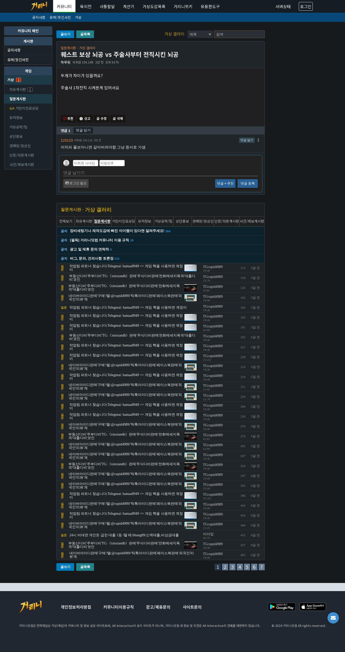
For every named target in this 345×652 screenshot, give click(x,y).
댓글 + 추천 (225, 184)
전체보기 (65, 222)
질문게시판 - (72, 210)
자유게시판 (21, 89)
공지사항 (38, 17)
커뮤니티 (64, 6)
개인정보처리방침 (76, 607)
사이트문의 (192, 607)
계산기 (128, 6)
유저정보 (16, 117)
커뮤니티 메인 (28, 30)
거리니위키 (183, 6)
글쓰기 (65, 34)
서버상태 (283, 6)
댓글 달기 (246, 140)
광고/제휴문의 (158, 607)
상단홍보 (16, 136)
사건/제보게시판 (21, 164)
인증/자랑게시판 (21, 155)
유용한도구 (210, 6)
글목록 (85, 34)
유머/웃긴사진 (60, 17)
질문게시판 (17, 98)
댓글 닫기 (83, 130)
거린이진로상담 (24, 108)
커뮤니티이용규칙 (118, 607)
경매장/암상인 (20, 145)
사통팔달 (107, 6)
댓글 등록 (248, 184)
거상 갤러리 (174, 34)
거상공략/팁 (18, 126)
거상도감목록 (154, 6)
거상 (78, 17)
